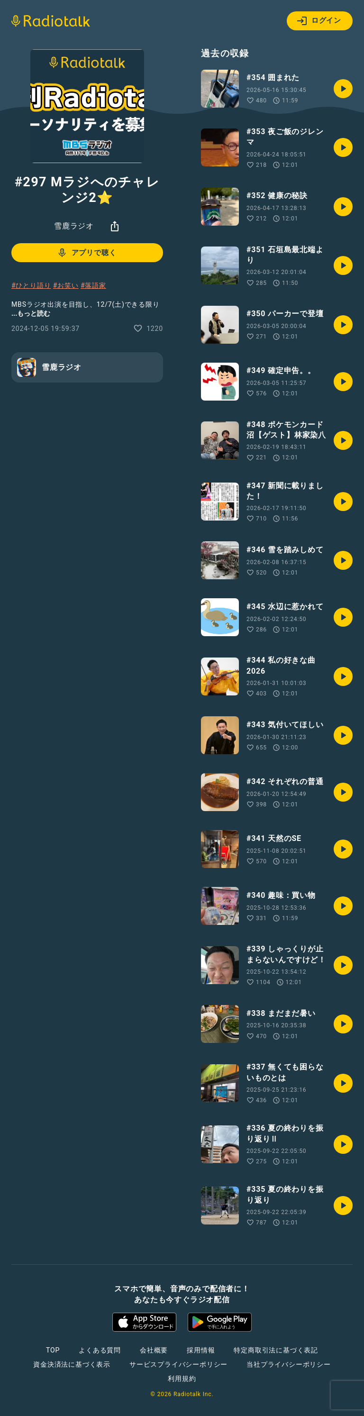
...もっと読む (30, 313)
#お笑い (66, 285)
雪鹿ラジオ (74, 225)
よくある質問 (100, 1350)
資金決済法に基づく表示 (71, 1364)
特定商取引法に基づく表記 (276, 1350)
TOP (53, 1350)
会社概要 (154, 1350)
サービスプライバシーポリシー (178, 1364)
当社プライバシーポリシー (288, 1364)
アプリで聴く (86, 252)
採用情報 (201, 1350)
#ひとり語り (31, 285)
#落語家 (93, 285)
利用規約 (182, 1378)
